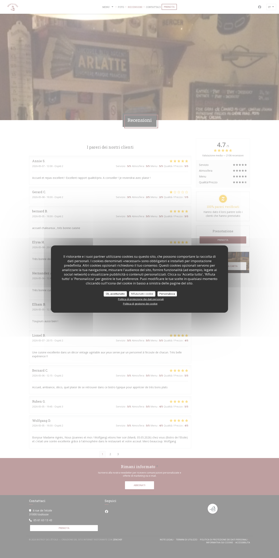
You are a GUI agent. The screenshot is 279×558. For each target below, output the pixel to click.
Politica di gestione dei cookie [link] (140, 303)
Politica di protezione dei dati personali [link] (141, 299)
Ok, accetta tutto (115, 293)
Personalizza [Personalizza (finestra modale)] (167, 293)
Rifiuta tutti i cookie (142, 293)
